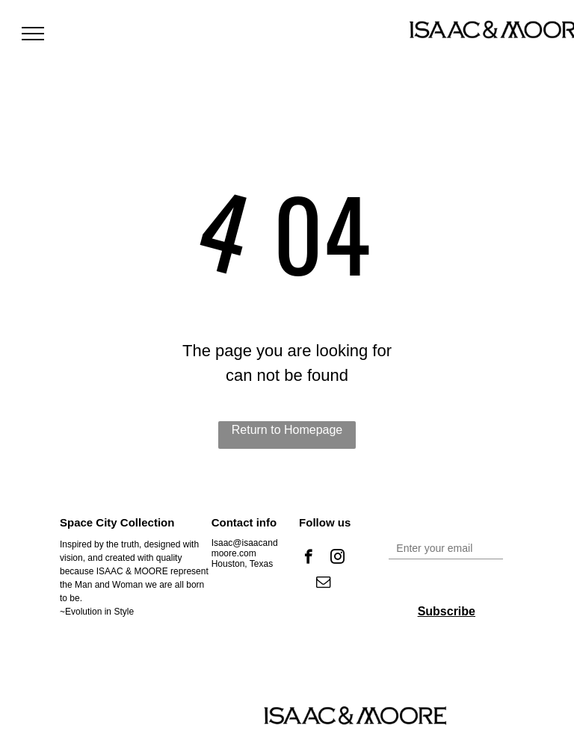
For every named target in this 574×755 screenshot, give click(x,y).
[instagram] (337, 558)
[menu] (32, 33)
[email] (323, 584)
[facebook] (308, 558)
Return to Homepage (287, 429)
